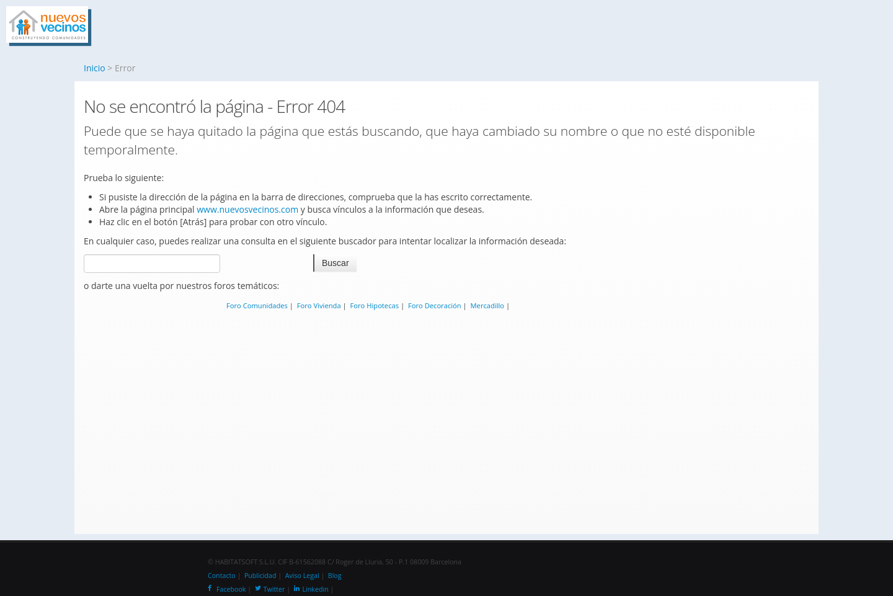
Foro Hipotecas (374, 305)
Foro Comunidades (257, 305)
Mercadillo (488, 305)
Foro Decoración (434, 305)
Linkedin (311, 589)
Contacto (222, 575)
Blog (335, 575)
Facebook (227, 589)
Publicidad (260, 575)
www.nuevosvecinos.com (247, 209)
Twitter (270, 589)
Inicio (94, 68)
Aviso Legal (302, 575)
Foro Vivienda (319, 305)
